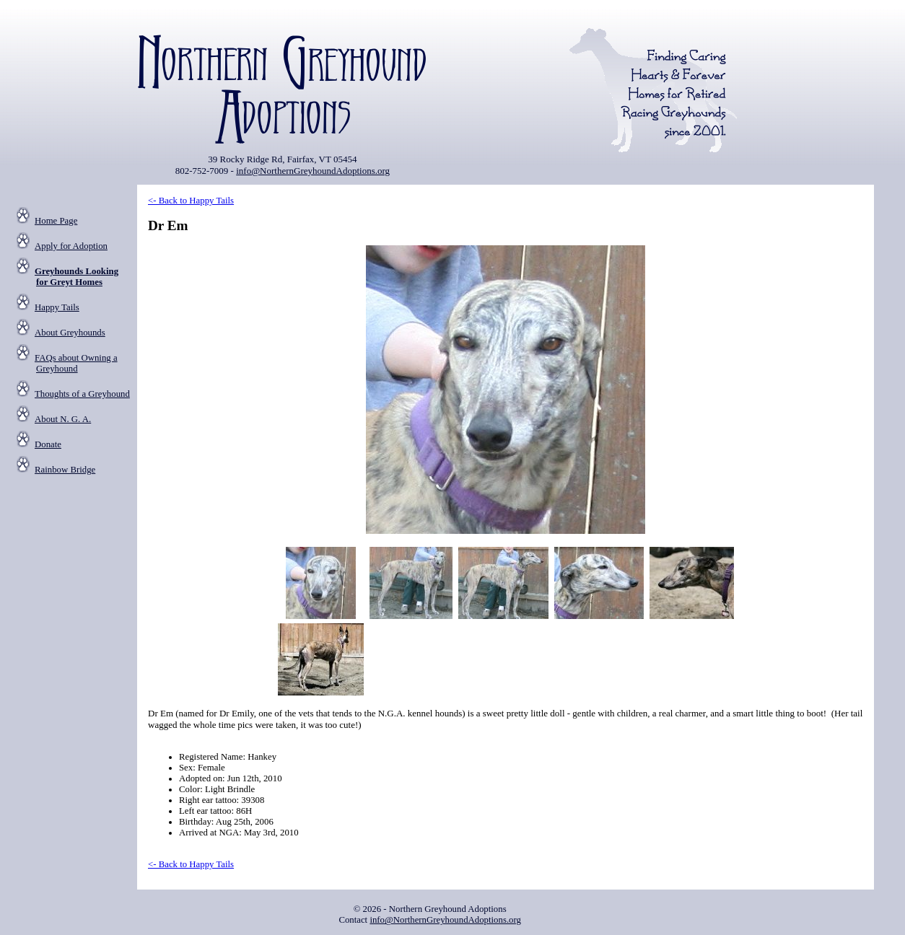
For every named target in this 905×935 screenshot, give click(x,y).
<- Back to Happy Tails (191, 201)
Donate (48, 444)
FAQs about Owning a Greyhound (76, 363)
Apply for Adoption (71, 246)
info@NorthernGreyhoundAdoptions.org (313, 170)
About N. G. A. (63, 419)
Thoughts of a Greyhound (82, 394)
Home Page (56, 221)
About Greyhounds (70, 333)
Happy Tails (57, 307)
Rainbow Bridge (65, 470)
